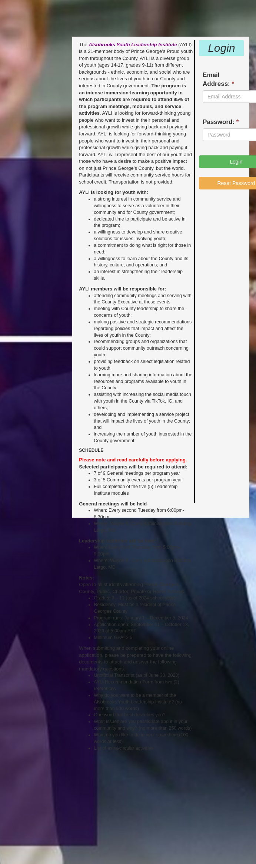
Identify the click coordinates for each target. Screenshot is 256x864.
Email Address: (218, 79)
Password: (221, 121)
